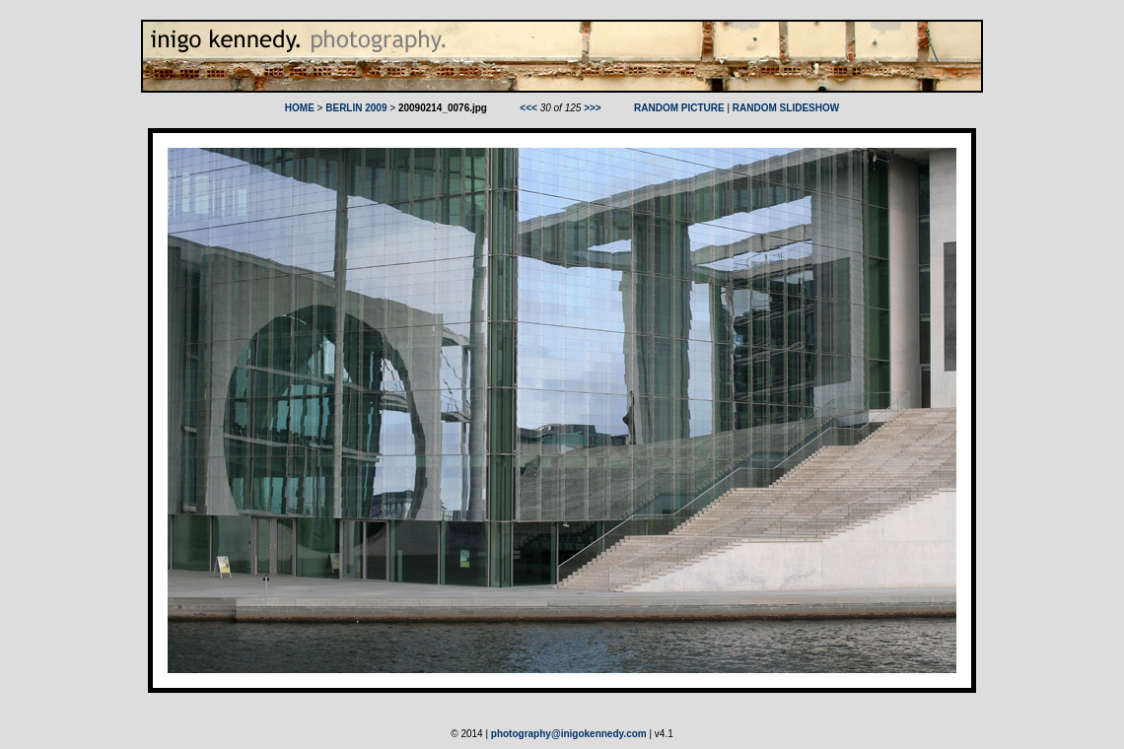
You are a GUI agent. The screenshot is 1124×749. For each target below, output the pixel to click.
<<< (528, 107)
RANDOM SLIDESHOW (786, 107)
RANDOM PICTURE (679, 107)
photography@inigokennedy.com (569, 733)
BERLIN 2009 (355, 107)
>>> (592, 107)
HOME (300, 107)
